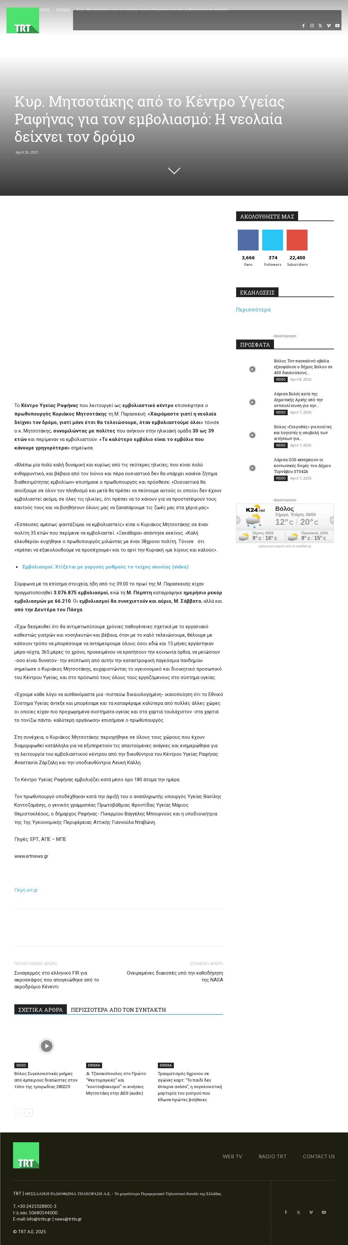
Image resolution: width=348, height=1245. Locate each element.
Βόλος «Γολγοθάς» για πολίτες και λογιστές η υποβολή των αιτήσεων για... (303, 432)
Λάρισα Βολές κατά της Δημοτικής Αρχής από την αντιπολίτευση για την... (298, 399)
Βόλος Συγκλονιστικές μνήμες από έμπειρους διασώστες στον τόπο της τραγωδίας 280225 (45, 1080)
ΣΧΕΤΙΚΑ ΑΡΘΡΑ (40, 1009)
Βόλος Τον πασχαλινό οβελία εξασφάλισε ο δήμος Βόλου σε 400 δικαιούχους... (303, 366)
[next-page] (29, 1113)
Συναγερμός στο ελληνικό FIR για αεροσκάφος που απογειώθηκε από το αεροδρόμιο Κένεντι (56, 980)
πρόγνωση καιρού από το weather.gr (284, 546)
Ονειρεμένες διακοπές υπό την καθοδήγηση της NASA (175, 976)
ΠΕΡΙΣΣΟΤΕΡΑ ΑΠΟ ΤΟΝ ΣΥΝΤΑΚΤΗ (118, 1009)
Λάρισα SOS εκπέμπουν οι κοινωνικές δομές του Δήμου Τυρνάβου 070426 (302, 465)
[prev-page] (18, 1113)
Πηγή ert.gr (26, 890)
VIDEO (21, 1065)
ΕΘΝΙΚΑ (94, 1065)
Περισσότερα (253, 309)
